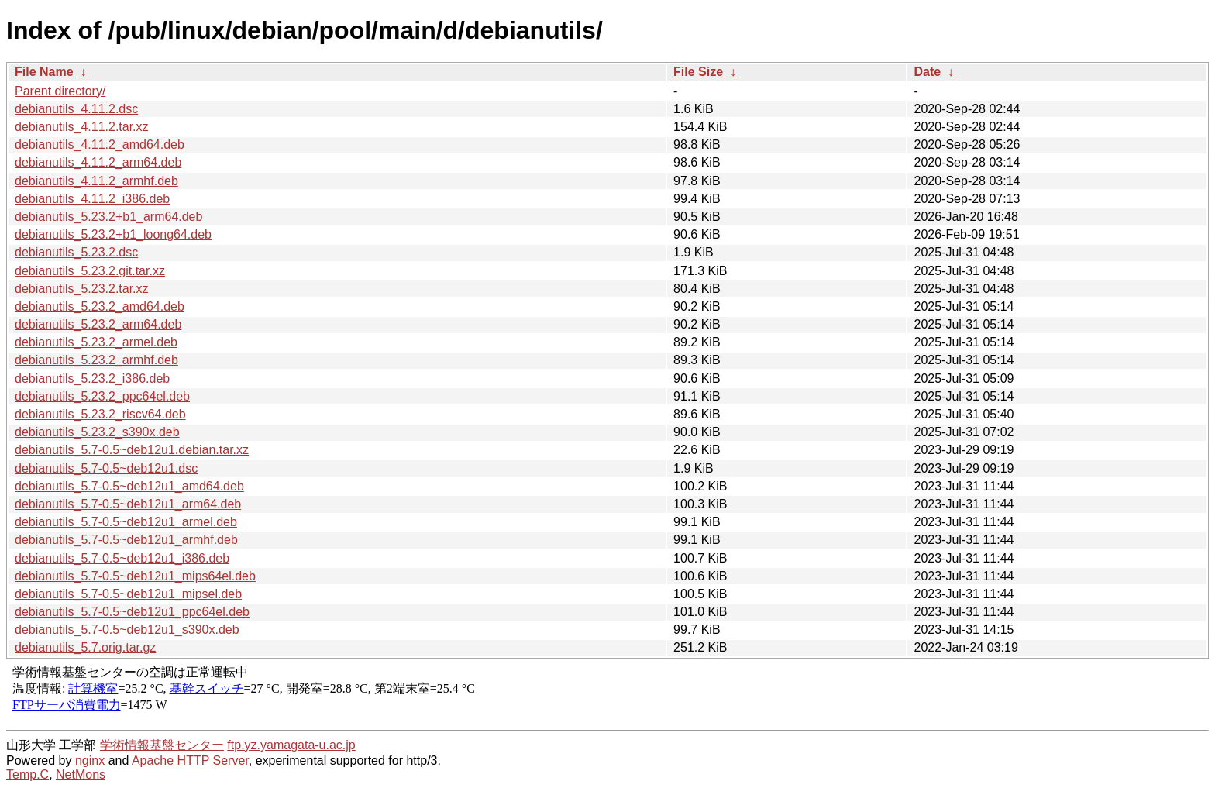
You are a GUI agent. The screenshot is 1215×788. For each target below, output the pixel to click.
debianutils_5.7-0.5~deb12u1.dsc (106, 468)
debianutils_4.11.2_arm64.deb (98, 162)
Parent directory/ (60, 91)
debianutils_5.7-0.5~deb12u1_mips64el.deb (135, 576)
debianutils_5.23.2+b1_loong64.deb (113, 234)
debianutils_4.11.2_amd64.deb (99, 144)
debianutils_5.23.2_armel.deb (96, 342)
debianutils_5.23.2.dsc (76, 252)
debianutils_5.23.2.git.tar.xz (90, 270)
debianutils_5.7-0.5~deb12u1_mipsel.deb (128, 593)
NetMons (80, 774)
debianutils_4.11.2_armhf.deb (96, 181)
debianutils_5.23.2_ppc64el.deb (102, 396)
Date (927, 71)
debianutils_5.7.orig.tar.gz (85, 647)
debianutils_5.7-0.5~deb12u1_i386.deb (122, 558)
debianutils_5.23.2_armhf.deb (96, 359)
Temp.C (27, 774)
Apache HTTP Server (190, 760)
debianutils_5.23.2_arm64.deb (98, 324)
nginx (90, 760)
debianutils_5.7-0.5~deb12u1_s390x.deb (127, 629)
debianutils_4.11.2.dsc (76, 108)
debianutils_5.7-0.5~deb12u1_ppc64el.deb (132, 611)
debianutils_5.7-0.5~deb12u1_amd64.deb (129, 486)
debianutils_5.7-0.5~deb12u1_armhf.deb (126, 539)
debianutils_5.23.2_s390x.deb (97, 432)
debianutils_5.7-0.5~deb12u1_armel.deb (126, 521)
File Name (44, 71)
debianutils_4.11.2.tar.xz (82, 126)
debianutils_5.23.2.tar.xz (82, 288)
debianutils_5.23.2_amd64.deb (99, 306)
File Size (698, 71)
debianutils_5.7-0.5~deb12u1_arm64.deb (128, 504)
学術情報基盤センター (162, 745)
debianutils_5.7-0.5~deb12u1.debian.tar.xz (132, 449)
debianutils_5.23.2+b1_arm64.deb (108, 216)
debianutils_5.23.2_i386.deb (92, 378)
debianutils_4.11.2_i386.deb (92, 198)
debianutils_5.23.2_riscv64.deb (100, 414)
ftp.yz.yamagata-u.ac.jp (291, 745)
